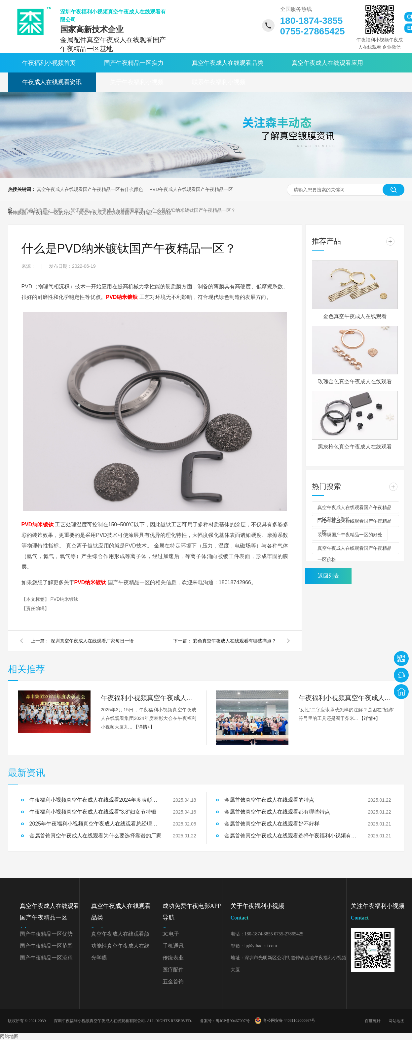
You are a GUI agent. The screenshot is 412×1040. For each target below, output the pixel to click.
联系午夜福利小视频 (218, 82)
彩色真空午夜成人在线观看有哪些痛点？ (234, 640)
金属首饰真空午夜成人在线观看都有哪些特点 (277, 812)
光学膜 (99, 958)
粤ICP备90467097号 (233, 1020)
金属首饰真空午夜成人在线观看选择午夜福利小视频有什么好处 (290, 835)
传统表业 (173, 958)
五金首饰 (173, 981)
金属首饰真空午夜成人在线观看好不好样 (271, 824)
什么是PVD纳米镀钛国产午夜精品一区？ (194, 210)
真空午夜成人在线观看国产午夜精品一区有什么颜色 (90, 189)
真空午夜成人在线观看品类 (227, 63)
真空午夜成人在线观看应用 (327, 63)
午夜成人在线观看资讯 (52, 82)
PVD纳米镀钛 (64, 599)
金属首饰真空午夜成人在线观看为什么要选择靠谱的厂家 (95, 835)
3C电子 (171, 934)
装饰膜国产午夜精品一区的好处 (350, 534)
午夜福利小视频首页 (49, 63)
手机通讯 (173, 946)
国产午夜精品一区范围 (46, 946)
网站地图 (396, 1020)
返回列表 (328, 576)
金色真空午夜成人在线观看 (355, 316)
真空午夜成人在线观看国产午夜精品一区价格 (355, 549)
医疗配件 (173, 969)
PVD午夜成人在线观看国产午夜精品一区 (191, 189)
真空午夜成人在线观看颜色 (120, 935)
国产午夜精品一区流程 (46, 958)
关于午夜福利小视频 (137, 82)
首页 (58, 210)
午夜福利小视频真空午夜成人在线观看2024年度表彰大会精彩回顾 (149, 697)
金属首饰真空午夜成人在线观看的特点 (269, 800)
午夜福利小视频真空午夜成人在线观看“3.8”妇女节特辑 (346, 697)
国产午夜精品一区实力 (134, 63)
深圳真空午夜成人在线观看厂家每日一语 (92, 640)
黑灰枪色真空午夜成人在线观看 (355, 446)
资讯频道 (81, 210)
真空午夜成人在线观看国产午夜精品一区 (49, 919)
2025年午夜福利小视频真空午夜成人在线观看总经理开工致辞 (95, 824)
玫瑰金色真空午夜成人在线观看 (355, 381)
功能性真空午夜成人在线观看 (120, 947)
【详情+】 (144, 727)
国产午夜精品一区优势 (46, 934)
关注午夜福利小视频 (377, 913)
